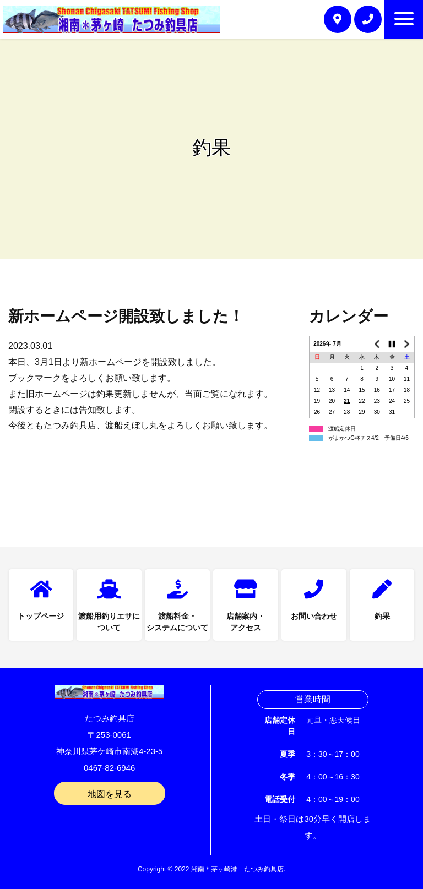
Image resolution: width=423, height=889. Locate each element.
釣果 (382, 616)
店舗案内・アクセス (245, 622)
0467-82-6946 (109, 767)
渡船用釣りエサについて (109, 622)
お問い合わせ (314, 616)
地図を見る (110, 794)
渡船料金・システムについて (177, 622)
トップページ (41, 616)
